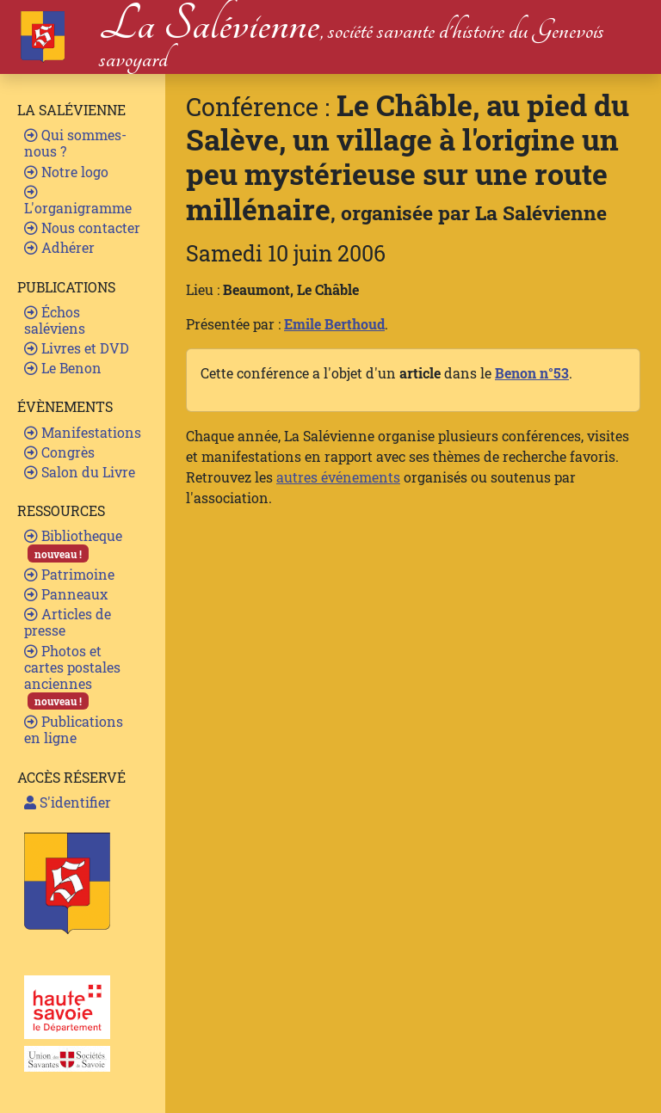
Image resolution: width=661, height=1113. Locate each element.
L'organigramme (78, 201)
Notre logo (66, 172)
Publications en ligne (73, 729)
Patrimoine (69, 574)
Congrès (59, 452)
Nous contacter (82, 227)
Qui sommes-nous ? (75, 143)
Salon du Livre (79, 472)
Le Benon (63, 368)
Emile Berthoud (334, 324)
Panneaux (66, 594)
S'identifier (67, 802)
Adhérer (59, 247)
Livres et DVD (76, 348)
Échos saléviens (54, 320)
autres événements (338, 477)
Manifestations (82, 432)
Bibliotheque (73, 544)
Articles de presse (67, 622)
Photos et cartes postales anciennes (72, 676)
